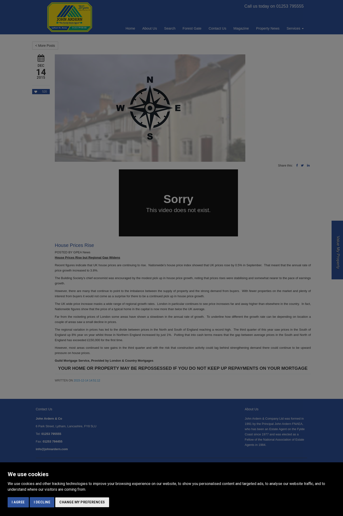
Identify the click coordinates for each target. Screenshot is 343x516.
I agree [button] (18, 502)
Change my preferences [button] (82, 502)
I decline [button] (42, 502)
